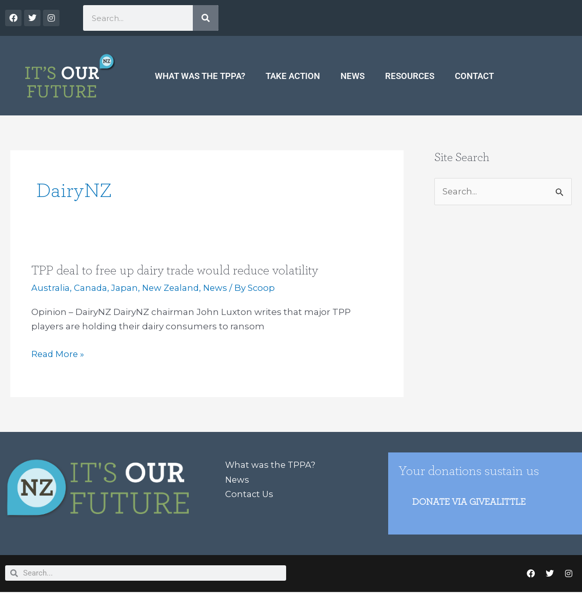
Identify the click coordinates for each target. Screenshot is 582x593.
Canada (91, 288)
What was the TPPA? (200, 76)
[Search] (205, 18)
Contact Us (249, 493)
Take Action (293, 76)
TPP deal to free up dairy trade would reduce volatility (176, 270)
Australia (50, 288)
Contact (474, 76)
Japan (125, 288)
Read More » (58, 354)
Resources (409, 76)
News (352, 76)
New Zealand (173, 288)
